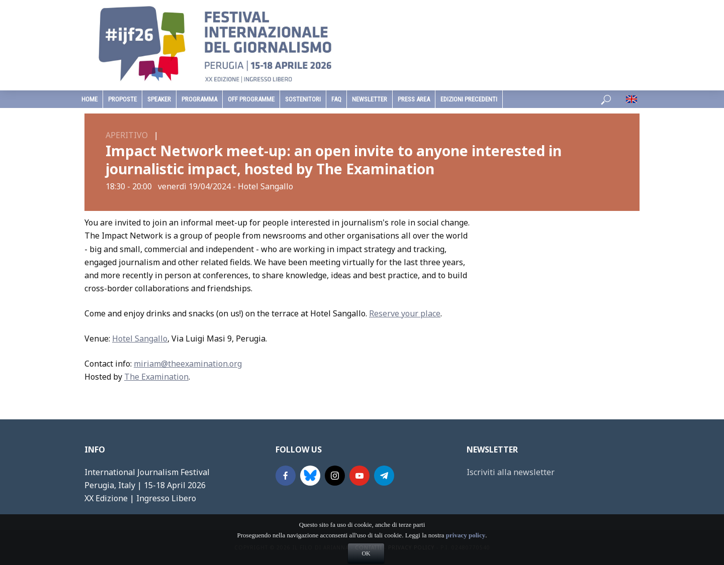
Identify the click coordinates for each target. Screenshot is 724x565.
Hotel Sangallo (139, 338)
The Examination (156, 376)
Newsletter (369, 99)
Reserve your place (404, 313)
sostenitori (303, 99)
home (89, 99)
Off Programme (251, 99)
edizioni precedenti (468, 99)
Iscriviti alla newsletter (511, 472)
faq (336, 99)
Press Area (414, 99)
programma (199, 99)
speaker (159, 99)
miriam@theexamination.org (188, 363)
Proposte (122, 99)
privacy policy (465, 552)
